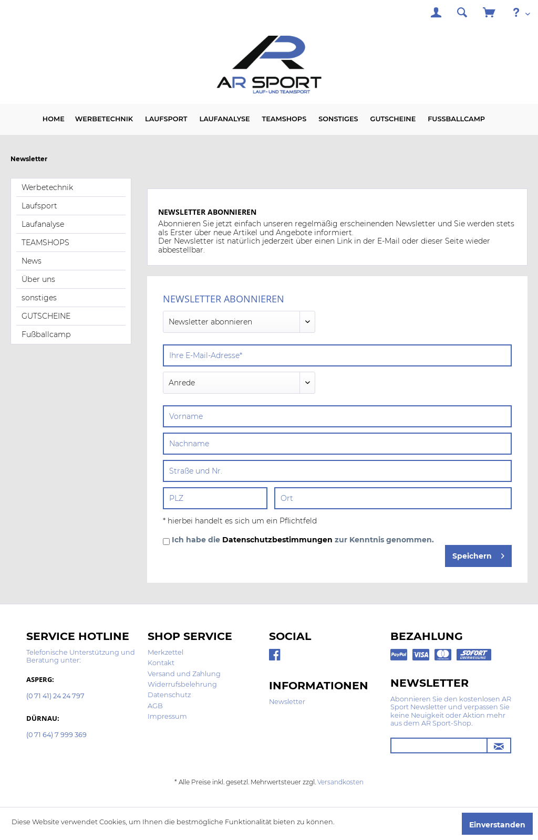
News (32, 261)
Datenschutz (169, 695)
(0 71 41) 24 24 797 (55, 696)
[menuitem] (436, 13)
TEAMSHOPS (45, 242)
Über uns (38, 279)
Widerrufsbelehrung (182, 684)
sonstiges (39, 297)
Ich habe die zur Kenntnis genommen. (303, 540)
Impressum (167, 716)
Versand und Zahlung (184, 674)
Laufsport (39, 206)
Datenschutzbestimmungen (277, 539)
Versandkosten (340, 782)
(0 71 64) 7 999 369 (56, 735)
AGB (155, 706)
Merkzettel (165, 652)
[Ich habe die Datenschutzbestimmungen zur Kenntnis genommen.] (166, 541)
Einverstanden (497, 825)
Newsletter (287, 702)
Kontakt (161, 663)
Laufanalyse (43, 224)
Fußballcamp (46, 334)
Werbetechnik (47, 187)
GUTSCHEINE (46, 316)
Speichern (478, 554)
